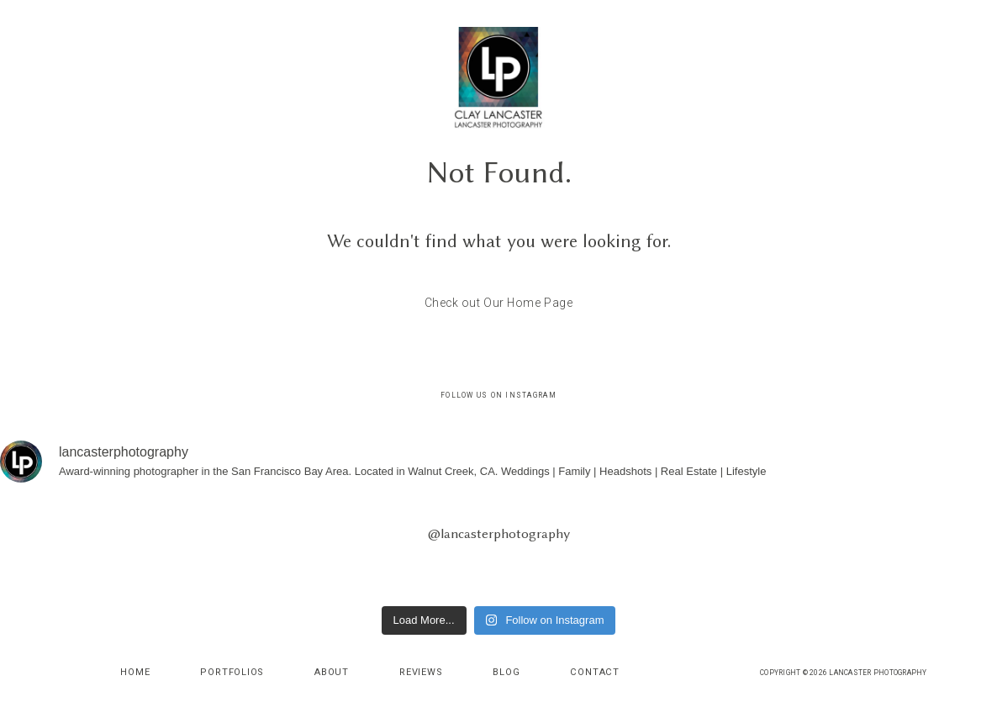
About (331, 672)
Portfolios (232, 672)
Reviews (420, 672)
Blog (506, 672)
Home (135, 672)
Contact (594, 672)
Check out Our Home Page (499, 302)
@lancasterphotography (499, 533)
